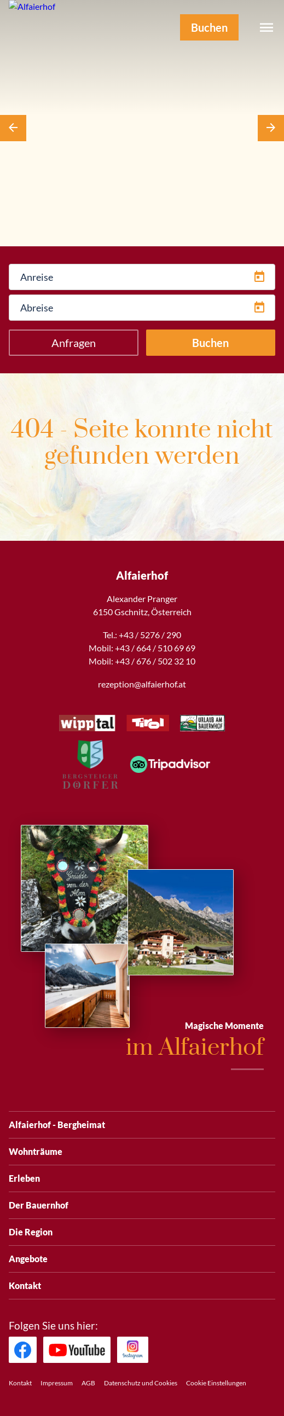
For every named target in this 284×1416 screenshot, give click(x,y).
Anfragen (73, 342)
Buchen (210, 342)
